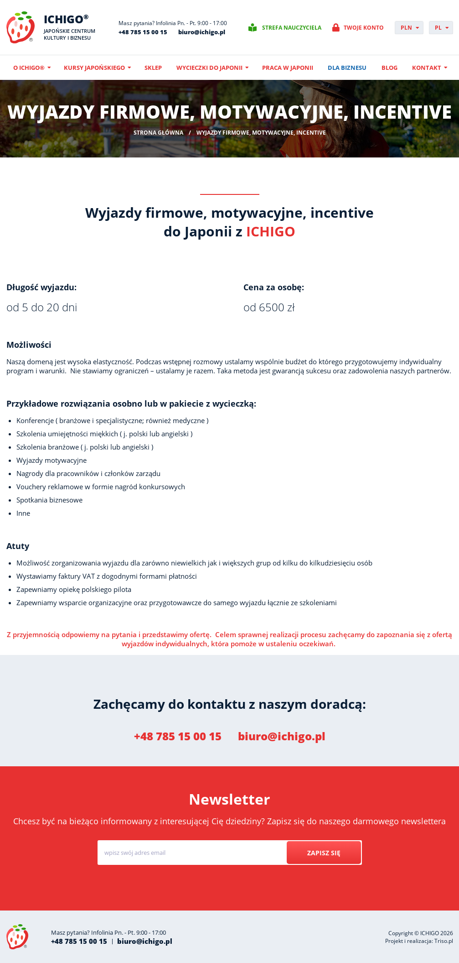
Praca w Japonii (287, 67)
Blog (389, 67)
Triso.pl (443, 941)
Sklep (153, 67)
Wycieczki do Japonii (209, 67)
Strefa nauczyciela (291, 27)
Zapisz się (323, 852)
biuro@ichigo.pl (201, 32)
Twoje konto (364, 27)
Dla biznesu (347, 67)
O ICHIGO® (29, 67)
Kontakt (426, 67)
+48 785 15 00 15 (143, 32)
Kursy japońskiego (94, 67)
